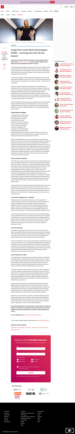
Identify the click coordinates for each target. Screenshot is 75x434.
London (6, 418)
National (6, 420)
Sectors (7, 11)
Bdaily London (22, 359)
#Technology (21, 327)
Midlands (6, 416)
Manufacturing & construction (28, 416)
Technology (23, 415)
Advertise (20, 14)
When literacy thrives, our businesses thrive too (63, 122)
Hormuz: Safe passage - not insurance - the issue (64, 111)
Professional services (26, 418)
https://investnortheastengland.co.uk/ (32, 315)
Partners (13, 14)
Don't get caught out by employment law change (63, 117)
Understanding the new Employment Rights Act (63, 70)
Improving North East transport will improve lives (64, 93)
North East (6, 411)
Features (30, 11)
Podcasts (46, 11)
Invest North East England (4, 56)
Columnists (23, 11)
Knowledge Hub (38, 11)
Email (17, 351)
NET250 (56, 11)
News (2, 11)
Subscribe (30, 372)
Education (23, 411)
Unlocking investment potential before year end (63, 99)
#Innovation (28, 327)
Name (17, 346)
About (2, 14)
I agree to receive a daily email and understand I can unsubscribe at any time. (29, 367)
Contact (8, 14)
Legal (38, 418)
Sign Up (52, 2)
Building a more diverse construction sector (63, 128)
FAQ (38, 421)
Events (51, 11)
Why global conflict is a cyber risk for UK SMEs (63, 76)
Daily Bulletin (40, 411)
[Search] (61, 7)
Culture (22, 423)
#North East (14, 327)
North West (7, 415)
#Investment (35, 327)
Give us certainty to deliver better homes (64, 105)
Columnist (13, 45)
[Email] (30, 354)
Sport (22, 425)
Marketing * (35, 361)
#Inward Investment (43, 327)
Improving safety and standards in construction (63, 82)
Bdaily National (36, 359)
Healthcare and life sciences (27, 413)
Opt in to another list (20, 357)
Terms (38, 420)
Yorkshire (6, 413)
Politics (22, 421)
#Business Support (15, 329)
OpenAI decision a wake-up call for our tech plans (64, 65)
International (7, 421)
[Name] (30, 348)
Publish (66, 7)
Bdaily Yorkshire (22, 361)
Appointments (15, 11)
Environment (24, 420)
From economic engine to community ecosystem (63, 88)
